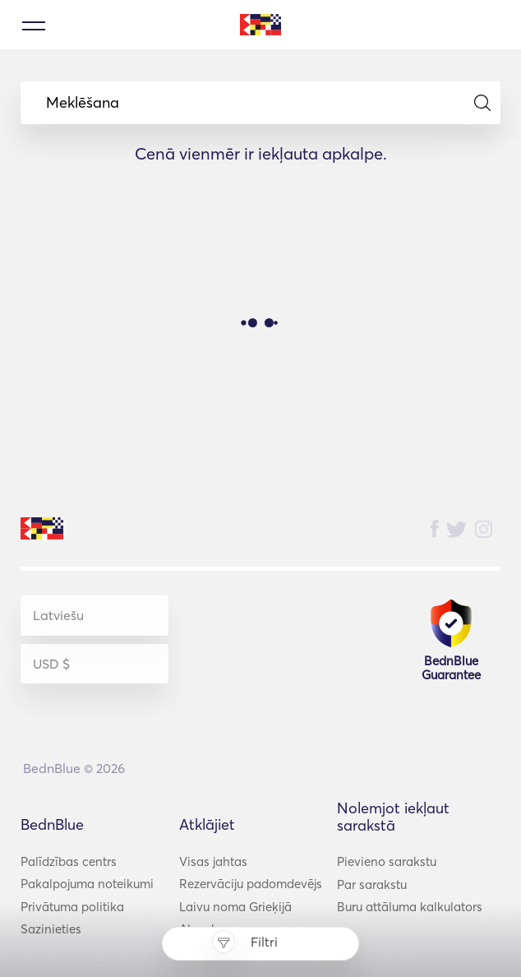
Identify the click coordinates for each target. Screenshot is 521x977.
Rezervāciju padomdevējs (250, 883)
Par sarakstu (372, 884)
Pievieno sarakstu (386, 861)
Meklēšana (268, 103)
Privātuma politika (72, 906)
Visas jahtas (213, 861)
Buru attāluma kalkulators (409, 906)
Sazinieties (51, 929)
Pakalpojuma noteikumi (87, 883)
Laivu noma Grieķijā (235, 906)
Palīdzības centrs (69, 861)
